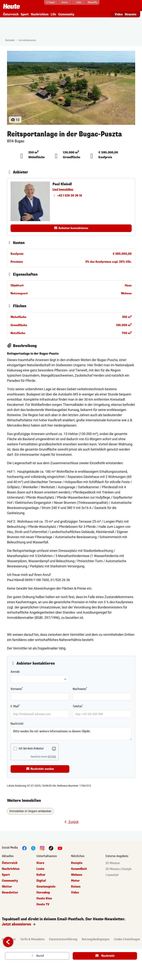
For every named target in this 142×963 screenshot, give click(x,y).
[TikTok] (51, 847)
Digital (41, 879)
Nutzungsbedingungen (95, 938)
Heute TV (42, 903)
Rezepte (76, 862)
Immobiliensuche (27, 39)
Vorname (16, 688)
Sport (25, 13)
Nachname (79, 688)
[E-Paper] (51, 2)
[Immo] (65, 2)
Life (53, 13)
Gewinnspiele (45, 885)
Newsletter (10, 891)
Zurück (71, 821)
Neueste (130, 13)
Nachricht (17, 723)
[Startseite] (11, 5)
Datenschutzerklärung (63, 938)
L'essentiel (112, 874)
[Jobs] (78, 2)
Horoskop (43, 891)
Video (119, 13)
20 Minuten (113, 862)
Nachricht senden (40, 767)
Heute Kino (44, 897)
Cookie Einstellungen (127, 938)
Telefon (77, 705)
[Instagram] (42, 847)
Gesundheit (79, 867)
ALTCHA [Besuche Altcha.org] (52, 755)
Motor (75, 879)
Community (66, 13)
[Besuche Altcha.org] (54, 747)
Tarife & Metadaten (32, 938)
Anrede (15, 671)
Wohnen (76, 873)
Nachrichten (39, 13)
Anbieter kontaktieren (71, 227)
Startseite (10, 39)
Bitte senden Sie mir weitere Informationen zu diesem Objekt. (71, 732)
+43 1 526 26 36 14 (67, 194)
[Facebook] (24, 847)
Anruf (37, 956)
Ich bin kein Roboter (31, 747)
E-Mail (15, 705)
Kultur (40, 873)
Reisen (75, 885)
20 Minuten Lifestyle (118, 868)
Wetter (7, 885)
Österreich (10, 13)
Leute (40, 867)
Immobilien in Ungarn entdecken (30, 810)
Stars (40, 862)
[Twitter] (33, 847)
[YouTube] (60, 847)
